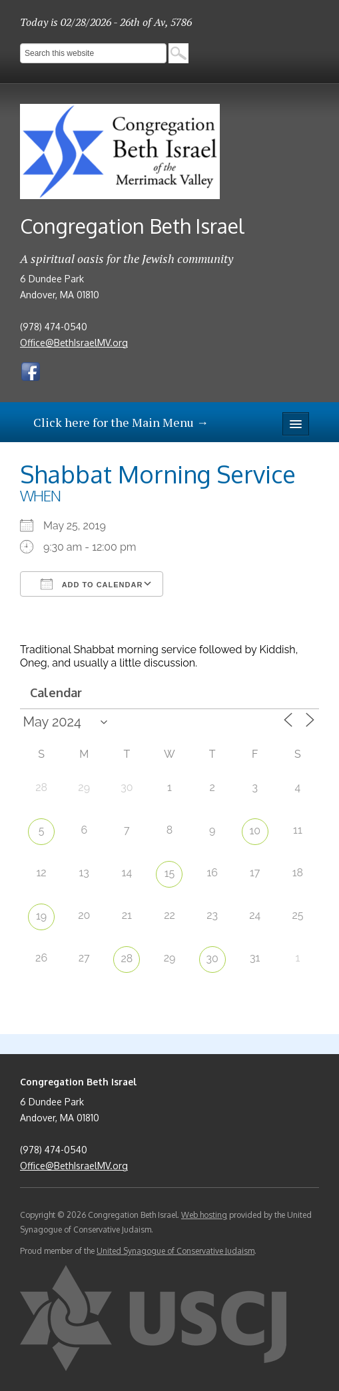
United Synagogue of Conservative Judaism (175, 1251)
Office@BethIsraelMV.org (74, 342)
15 (170, 873)
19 (41, 916)
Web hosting (204, 1215)
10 (254, 830)
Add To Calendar (92, 584)
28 (127, 958)
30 (212, 958)
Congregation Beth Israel (132, 225)
